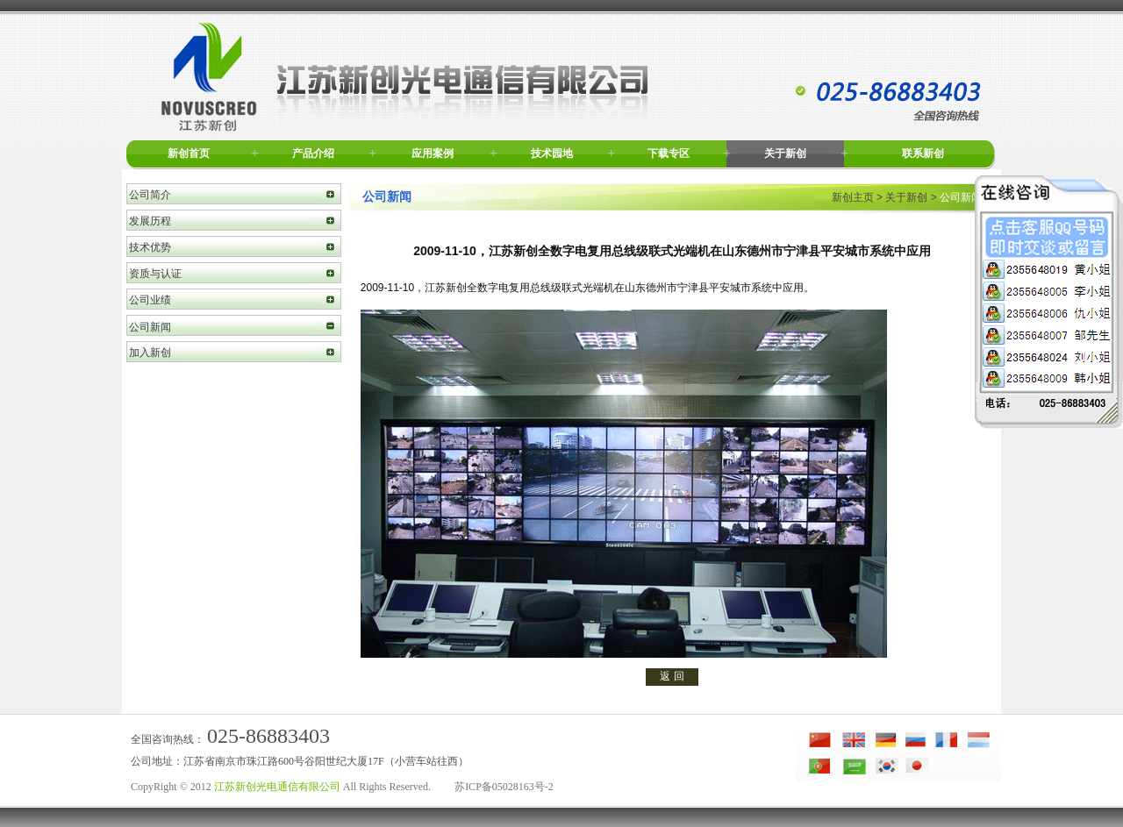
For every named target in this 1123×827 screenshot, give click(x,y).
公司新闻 (150, 327)
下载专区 (668, 153)
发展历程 (150, 221)
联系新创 (923, 153)
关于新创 (785, 153)
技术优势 (150, 247)
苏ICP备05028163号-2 (504, 787)
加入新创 (150, 352)
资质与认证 (155, 273)
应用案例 (432, 153)
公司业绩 (150, 300)
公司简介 (150, 195)
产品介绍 (313, 153)
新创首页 (189, 153)
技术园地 (552, 153)
